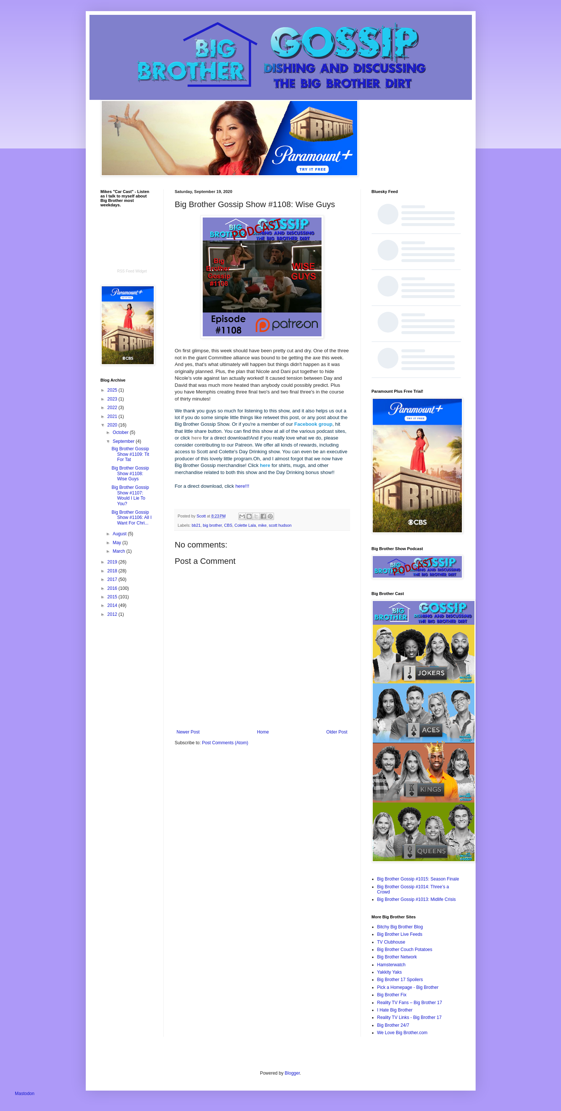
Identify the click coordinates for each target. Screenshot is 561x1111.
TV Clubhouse (391, 942)
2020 (112, 425)
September (124, 441)
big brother (212, 525)
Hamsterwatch (391, 964)
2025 (112, 390)
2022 (112, 407)
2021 (112, 416)
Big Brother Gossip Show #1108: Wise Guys (130, 473)
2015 (112, 596)
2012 (112, 614)
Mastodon (25, 1093)
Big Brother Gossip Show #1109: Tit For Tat (130, 454)
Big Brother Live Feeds (400, 934)
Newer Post (188, 732)
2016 (112, 588)
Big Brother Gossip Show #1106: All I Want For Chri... (131, 518)
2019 (112, 562)
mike (262, 525)
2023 (112, 399)
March (119, 551)
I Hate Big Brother (394, 1010)
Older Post (337, 732)
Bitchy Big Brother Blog (400, 926)
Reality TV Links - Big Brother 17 (409, 1017)
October (121, 432)
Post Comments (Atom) (225, 742)
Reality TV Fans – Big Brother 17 (409, 1002)
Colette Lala (245, 525)
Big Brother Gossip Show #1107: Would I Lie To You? (130, 495)
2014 (112, 605)
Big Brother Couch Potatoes (405, 949)
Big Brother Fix (392, 994)
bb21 (196, 525)
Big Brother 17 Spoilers (400, 979)
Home (263, 732)
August (120, 533)
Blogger (292, 1073)
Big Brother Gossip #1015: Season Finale (418, 879)
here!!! (242, 486)
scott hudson (280, 525)
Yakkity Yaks (389, 972)
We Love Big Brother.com (402, 1032)
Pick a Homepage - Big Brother (407, 987)
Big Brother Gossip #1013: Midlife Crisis (416, 899)
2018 (112, 571)
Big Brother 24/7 (393, 1025)
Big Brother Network (397, 957)
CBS (228, 525)
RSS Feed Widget (132, 271)
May (117, 542)
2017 (112, 579)
